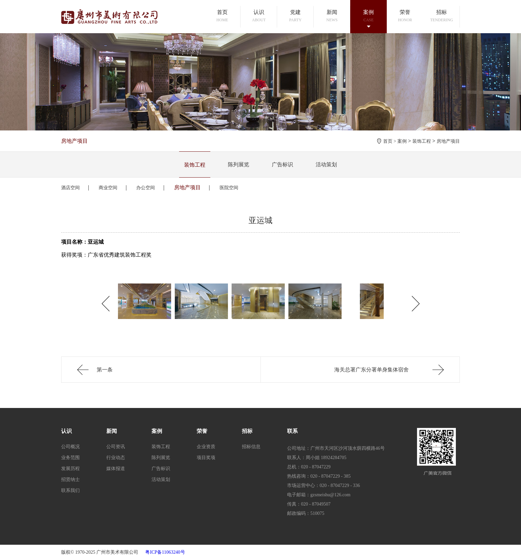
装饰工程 (421, 141)
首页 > (390, 141)
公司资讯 (115, 446)
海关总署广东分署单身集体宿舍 (371, 369)
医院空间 (229, 187)
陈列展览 (238, 164)
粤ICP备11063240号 (165, 552)
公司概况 (70, 446)
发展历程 (70, 468)
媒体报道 (115, 468)
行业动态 (115, 457)
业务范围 (70, 457)
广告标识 (282, 164)
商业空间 (108, 187)
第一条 (105, 369)
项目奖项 (206, 457)
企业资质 (206, 446)
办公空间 (145, 187)
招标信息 (251, 446)
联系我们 (70, 490)
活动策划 (326, 164)
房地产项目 (448, 141)
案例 (402, 141)
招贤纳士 (70, 479)
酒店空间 (70, 187)
